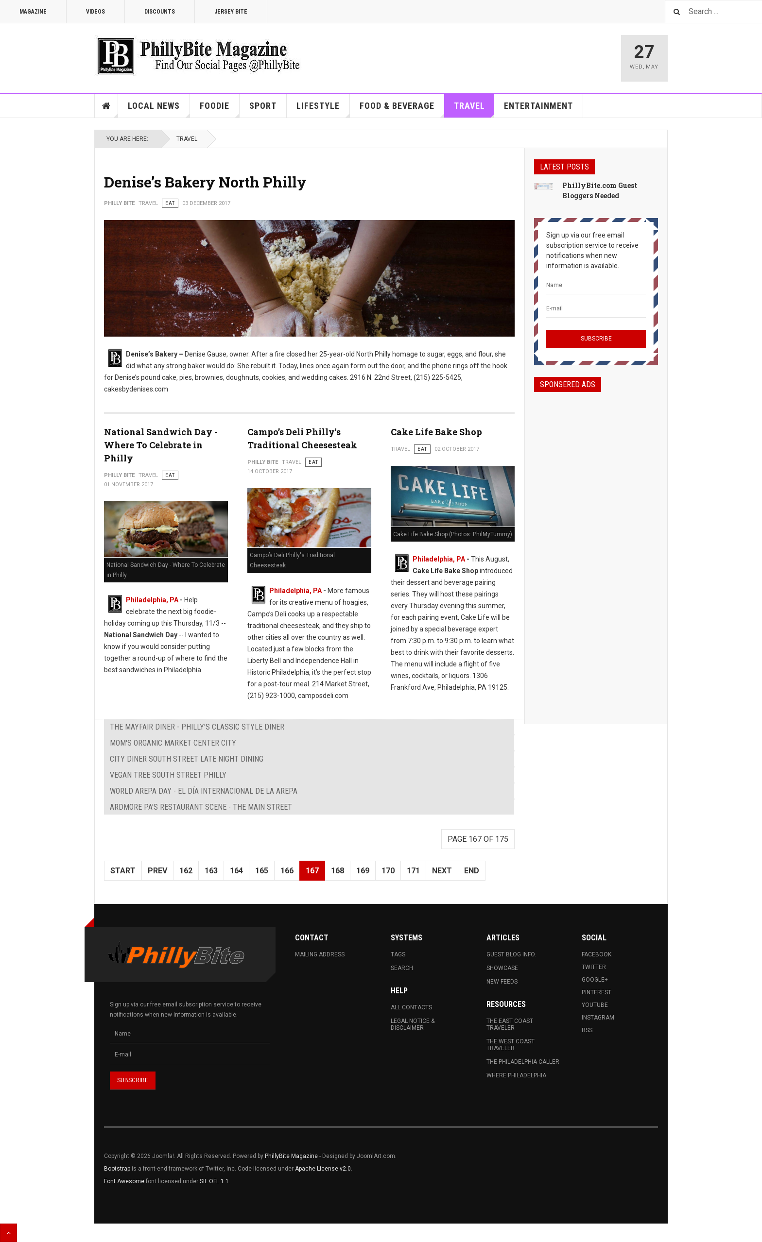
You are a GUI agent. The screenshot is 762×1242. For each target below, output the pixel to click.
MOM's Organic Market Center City (173, 743)
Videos (95, 11)
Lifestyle (323, 109)
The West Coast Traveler (510, 1045)
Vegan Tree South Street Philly (168, 775)
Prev (157, 870)
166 (287, 870)
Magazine (33, 11)
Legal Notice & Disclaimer (412, 1024)
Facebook (596, 954)
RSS (587, 1030)
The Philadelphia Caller (522, 1061)
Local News (159, 109)
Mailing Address (320, 954)
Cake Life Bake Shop (436, 432)
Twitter (594, 967)
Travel (474, 109)
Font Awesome (124, 1181)
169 (362, 870)
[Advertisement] (596, 549)
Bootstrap (117, 1168)
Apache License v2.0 (323, 1168)
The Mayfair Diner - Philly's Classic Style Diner (197, 727)
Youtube (595, 1005)
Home (106, 106)
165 (261, 870)
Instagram (598, 1017)
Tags (398, 954)
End (471, 870)
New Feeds (502, 981)
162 (185, 870)
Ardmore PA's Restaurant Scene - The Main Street (201, 807)
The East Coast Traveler (509, 1024)
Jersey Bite (230, 11)
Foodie (220, 109)
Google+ (595, 979)
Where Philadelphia (516, 1075)
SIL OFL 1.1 (214, 1181)
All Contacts (411, 1007)
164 (236, 870)
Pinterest (596, 992)
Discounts (159, 11)
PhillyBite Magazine (291, 1156)
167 (312, 870)
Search (402, 968)
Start (123, 870)
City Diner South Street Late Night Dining (186, 759)
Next (442, 870)
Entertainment (538, 106)
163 (211, 870)
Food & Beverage (402, 109)
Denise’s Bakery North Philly (205, 181)
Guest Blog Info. (511, 954)
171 (413, 870)
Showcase (502, 968)
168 (337, 870)
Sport (263, 106)
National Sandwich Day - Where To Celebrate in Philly (161, 445)
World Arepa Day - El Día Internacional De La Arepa (203, 791)
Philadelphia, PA (152, 600)
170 (388, 870)
